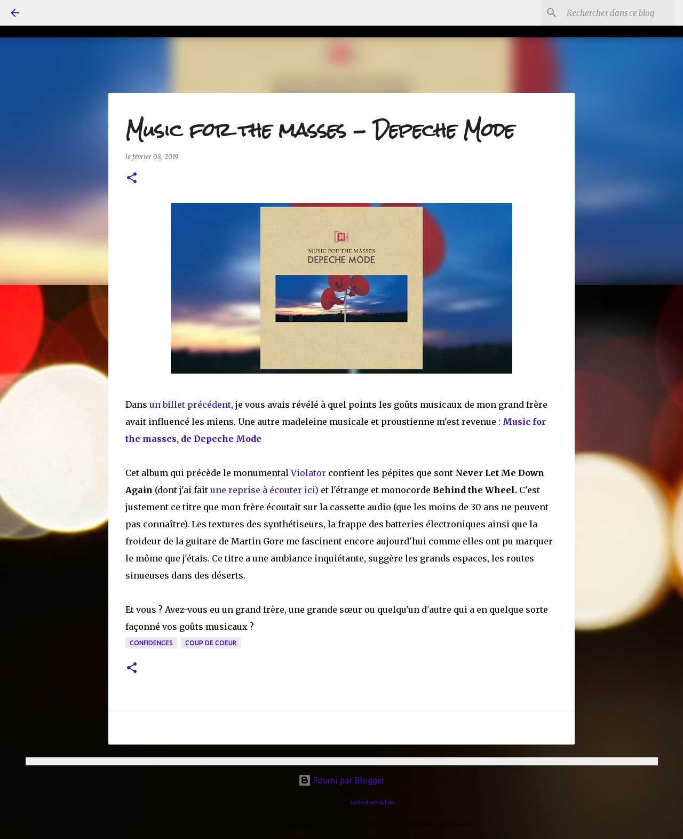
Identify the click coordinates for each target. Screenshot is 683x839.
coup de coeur (210, 642)
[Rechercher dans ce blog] (618, 13)
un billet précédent (190, 404)
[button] (131, 178)
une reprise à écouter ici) (264, 490)
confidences (151, 642)
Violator (309, 473)
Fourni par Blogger (341, 780)
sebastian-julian (373, 802)
